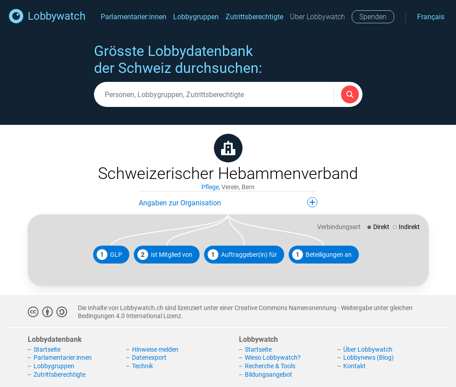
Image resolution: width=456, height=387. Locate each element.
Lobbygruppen (196, 17)
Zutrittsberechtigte (254, 17)
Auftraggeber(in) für (242, 254)
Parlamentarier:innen (133, 17)
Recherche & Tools (270, 366)
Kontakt (354, 366)
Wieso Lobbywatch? (273, 357)
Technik (142, 366)
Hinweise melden (155, 349)
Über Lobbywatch (317, 17)
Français (430, 17)
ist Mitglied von (164, 254)
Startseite (47, 349)
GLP (109, 254)
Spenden (373, 17)
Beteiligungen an (322, 254)
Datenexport (149, 357)
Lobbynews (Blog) (368, 357)
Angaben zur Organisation (228, 202)
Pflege (210, 187)
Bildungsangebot (268, 374)
